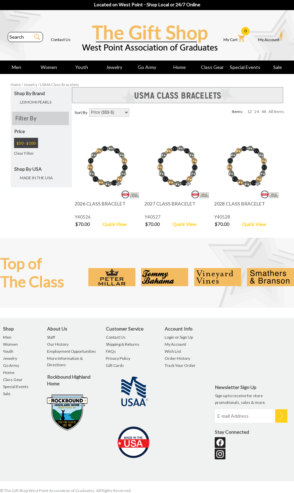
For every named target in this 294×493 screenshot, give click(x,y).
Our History (58, 344)
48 (263, 111)
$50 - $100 (26, 143)
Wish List (173, 351)
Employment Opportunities (71, 351)
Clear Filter (24, 153)
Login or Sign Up (179, 337)
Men (16, 67)
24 (256, 111)
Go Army (147, 67)
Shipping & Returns (122, 344)
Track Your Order (180, 365)
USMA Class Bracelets (59, 84)
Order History (177, 358)
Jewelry (114, 67)
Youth (81, 67)
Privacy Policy (118, 358)
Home (179, 67)
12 (249, 111)
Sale (277, 67)
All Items (276, 111)
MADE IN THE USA (36, 177)
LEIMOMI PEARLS (35, 102)
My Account (270, 36)
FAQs (111, 351)
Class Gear (212, 67)
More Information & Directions (65, 361)
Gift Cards (115, 365)
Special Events (245, 67)
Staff (51, 337)
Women (49, 67)
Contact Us (61, 39)
